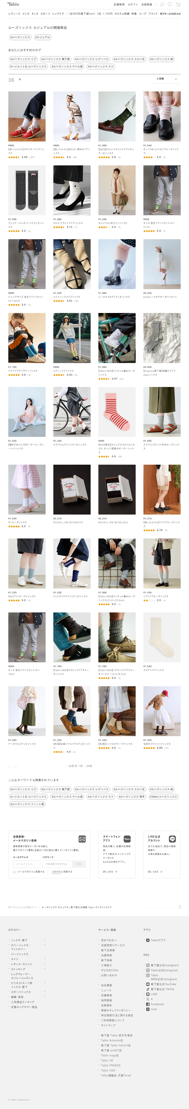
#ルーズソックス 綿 (161, 59)
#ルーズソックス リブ (23, 59)
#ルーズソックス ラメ (101, 66)
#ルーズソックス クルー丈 (129, 59)
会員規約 (56, 872)
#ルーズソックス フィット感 (27, 804)
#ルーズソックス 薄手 (132, 796)
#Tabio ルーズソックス (163, 796)
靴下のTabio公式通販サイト (22, 908)
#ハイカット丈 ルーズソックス (29, 66)
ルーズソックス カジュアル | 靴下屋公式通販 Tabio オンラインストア (77, 908)
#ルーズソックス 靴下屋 (56, 59)
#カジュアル (42, 37)
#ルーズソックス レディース (92, 59)
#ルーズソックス (20, 37)
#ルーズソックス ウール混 (67, 66)
